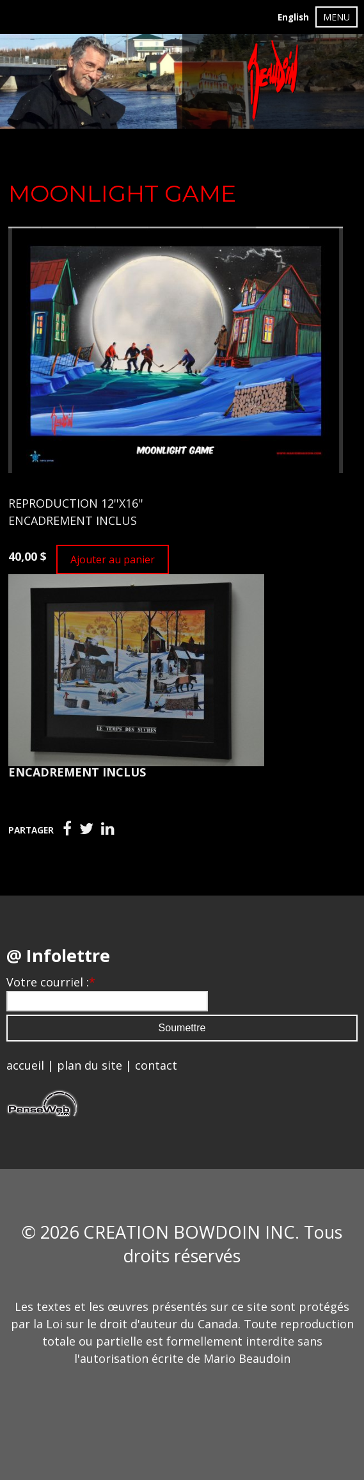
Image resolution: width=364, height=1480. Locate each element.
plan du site (89, 1065)
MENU (336, 17)
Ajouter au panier (112, 559)
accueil (25, 1065)
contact (156, 1065)
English (293, 17)
